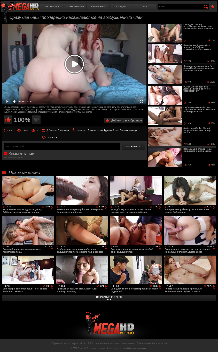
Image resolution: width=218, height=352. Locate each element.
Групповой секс (111, 130)
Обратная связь (60, 343)
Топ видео (52, 6)
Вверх (213, 346)
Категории (98, 6)
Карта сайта (78, 343)
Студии (121, 6)
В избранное (212, 6)
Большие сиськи (95, 130)
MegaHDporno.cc (20, 6)
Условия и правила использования (115, 343)
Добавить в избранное (126, 120)
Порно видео (75, 6)
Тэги (144, 6)
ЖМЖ (54, 137)
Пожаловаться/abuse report (152, 343)
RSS (90, 343)
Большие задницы (128, 130)
